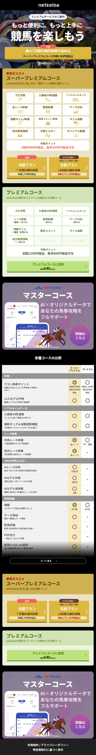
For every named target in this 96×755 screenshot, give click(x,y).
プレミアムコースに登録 (48, 266)
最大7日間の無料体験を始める (48, 53)
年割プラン (69, 167)
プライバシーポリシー (55, 744)
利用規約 (33, 744)
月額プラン (27, 169)
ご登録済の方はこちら (48, 63)
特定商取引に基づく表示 (48, 749)
